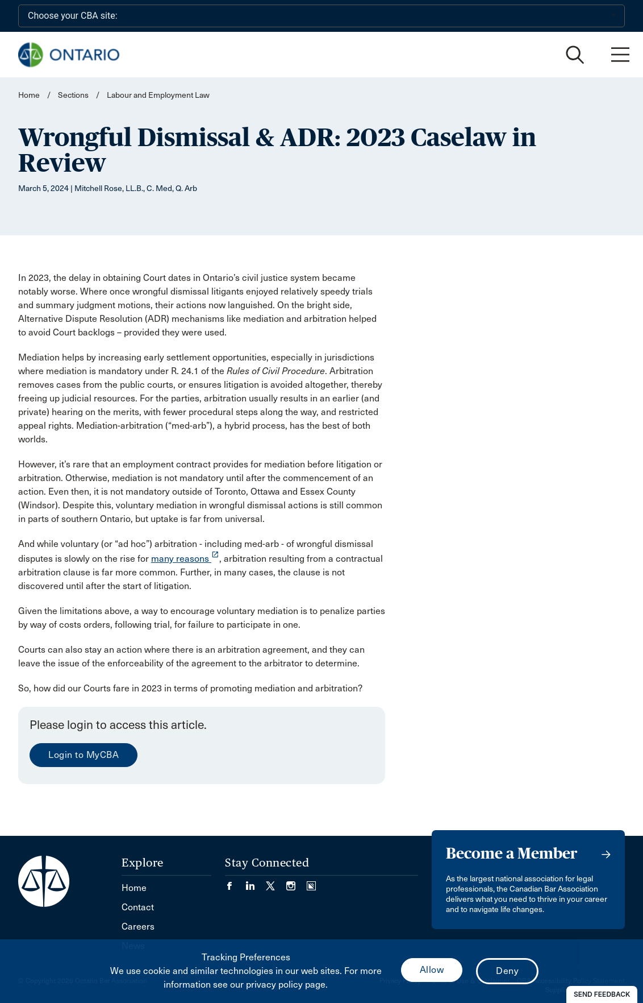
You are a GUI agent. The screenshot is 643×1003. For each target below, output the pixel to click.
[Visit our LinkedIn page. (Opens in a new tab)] (255, 882)
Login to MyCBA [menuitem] (83, 754)
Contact (138, 907)
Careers (138, 926)
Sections (74, 95)
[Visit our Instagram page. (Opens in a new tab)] (296, 882)
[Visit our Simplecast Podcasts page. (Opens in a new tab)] (311, 882)
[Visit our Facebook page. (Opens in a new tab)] (235, 882)
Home (29, 95)
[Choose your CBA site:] (321, 16)
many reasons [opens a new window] (185, 558)
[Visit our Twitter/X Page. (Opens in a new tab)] (276, 882)
